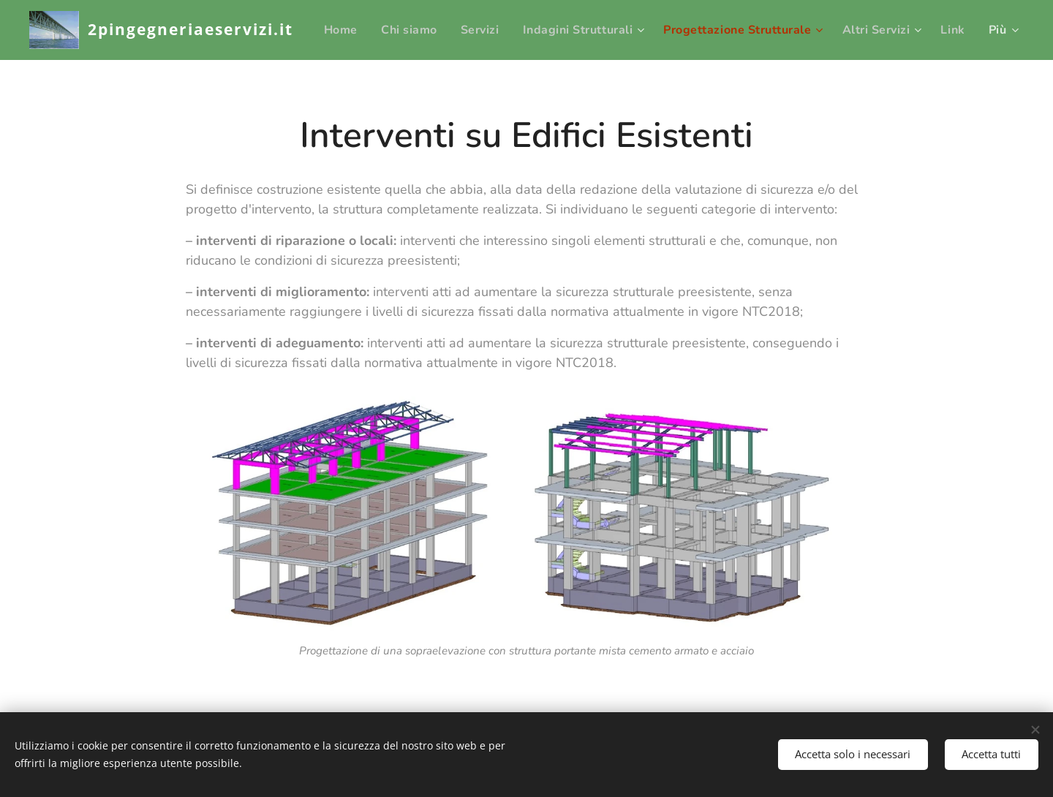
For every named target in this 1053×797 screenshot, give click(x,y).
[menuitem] (377, 30)
